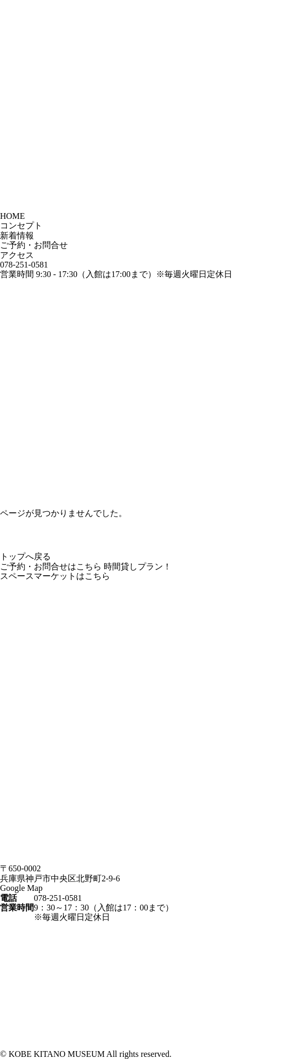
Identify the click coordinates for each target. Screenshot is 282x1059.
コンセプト (21, 225)
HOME (12, 215)
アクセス (17, 255)
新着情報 (17, 235)
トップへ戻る (25, 556)
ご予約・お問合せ (34, 245)
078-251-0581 (24, 264)
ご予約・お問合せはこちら (51, 566)
